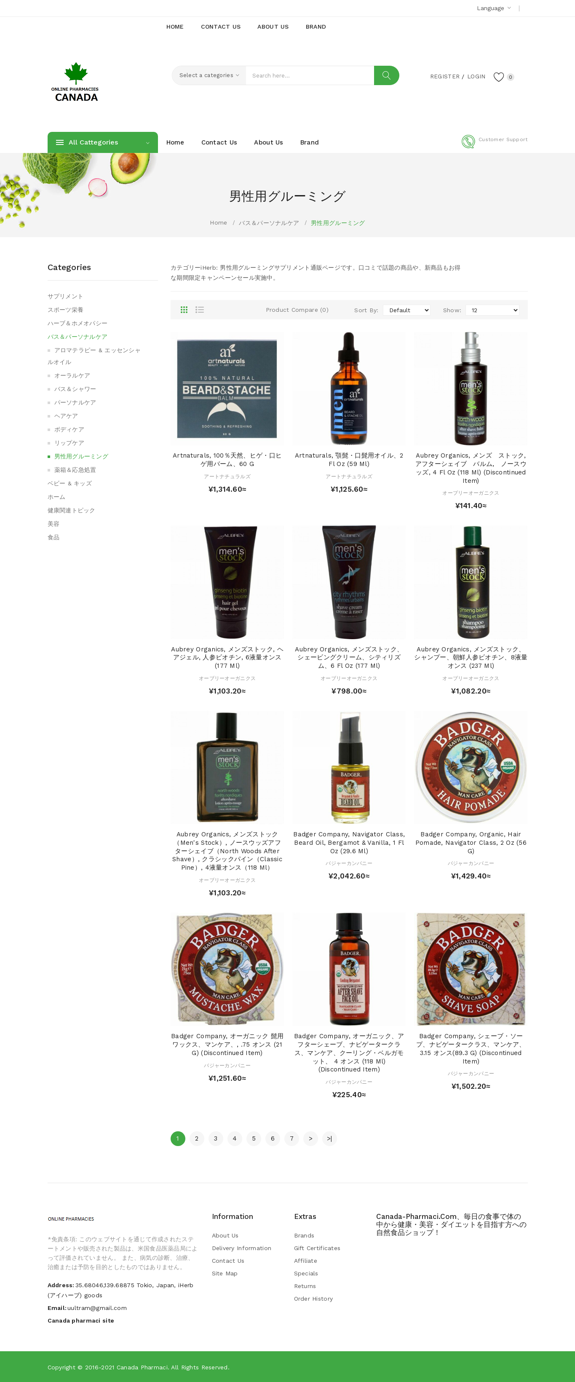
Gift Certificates (317, 1248)
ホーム (57, 496)
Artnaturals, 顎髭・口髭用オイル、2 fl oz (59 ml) (349, 460)
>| (329, 1138)
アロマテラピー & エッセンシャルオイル (94, 356)
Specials (306, 1273)
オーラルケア (72, 375)
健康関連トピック (72, 510)
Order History (313, 1298)
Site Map (225, 1273)
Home (218, 222)
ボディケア (69, 429)
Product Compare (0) (297, 309)
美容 (54, 523)
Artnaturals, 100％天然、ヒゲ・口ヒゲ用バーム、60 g (227, 460)
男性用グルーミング (338, 223)
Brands (304, 1235)
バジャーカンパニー (349, 863)
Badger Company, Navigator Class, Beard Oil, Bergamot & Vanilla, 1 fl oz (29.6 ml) (349, 842)
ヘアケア (66, 415)
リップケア (69, 442)
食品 (54, 537)
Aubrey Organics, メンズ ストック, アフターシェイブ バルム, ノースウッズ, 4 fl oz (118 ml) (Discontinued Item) (473, 468)
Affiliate (306, 1260)
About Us (225, 1235)
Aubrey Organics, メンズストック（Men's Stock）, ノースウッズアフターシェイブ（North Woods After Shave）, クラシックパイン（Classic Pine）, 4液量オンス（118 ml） (227, 850)
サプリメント (66, 296)
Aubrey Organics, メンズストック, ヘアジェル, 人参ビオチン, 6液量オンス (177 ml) (227, 657)
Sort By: (366, 310)
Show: (452, 310)
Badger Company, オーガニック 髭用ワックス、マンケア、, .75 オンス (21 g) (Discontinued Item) (227, 1044)
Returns (305, 1286)
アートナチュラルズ (227, 476)
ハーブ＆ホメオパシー (78, 323)
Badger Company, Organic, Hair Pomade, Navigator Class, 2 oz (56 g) (471, 842)
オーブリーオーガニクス (470, 493)
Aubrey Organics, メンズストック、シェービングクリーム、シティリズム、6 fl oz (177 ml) (349, 657)
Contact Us (228, 1260)
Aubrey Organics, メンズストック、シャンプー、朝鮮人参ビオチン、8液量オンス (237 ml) (470, 657)
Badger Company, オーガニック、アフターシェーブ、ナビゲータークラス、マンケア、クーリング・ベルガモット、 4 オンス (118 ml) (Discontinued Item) (349, 1052)
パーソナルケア (75, 402)
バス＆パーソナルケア (269, 223)
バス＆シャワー (75, 389)
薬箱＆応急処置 (75, 469)
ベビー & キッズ (70, 483)
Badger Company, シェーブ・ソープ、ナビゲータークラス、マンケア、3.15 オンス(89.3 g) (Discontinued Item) (471, 1048)
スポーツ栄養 (66, 309)
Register (443, 76)
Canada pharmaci (142, 1367)
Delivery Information (242, 1248)
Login (475, 76)
